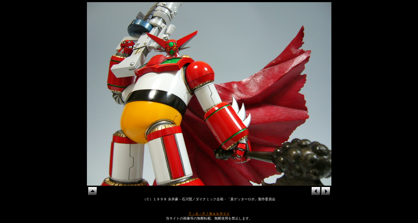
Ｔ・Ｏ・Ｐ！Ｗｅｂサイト (209, 214)
